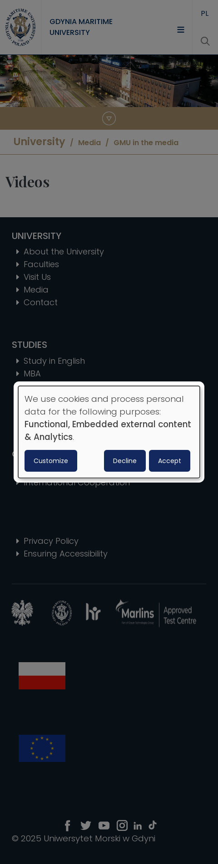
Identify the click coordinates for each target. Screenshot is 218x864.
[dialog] (109, 432)
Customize (51, 460)
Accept (169, 460)
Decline (125, 460)
